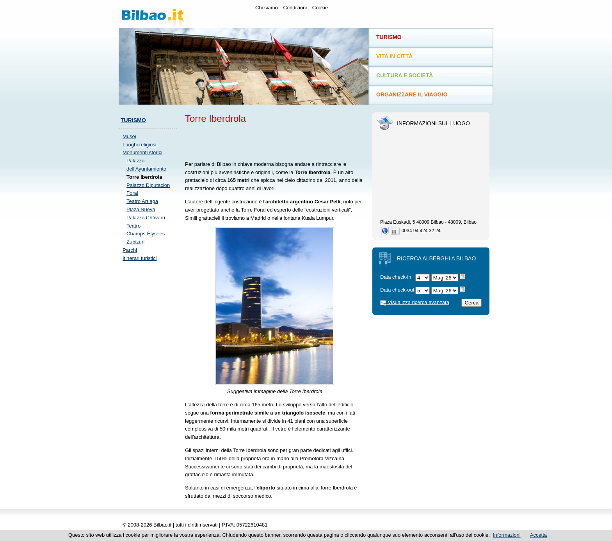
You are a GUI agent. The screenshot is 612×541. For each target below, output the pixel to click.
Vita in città (394, 56)
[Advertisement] (150, 385)
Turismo (133, 120)
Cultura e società (404, 75)
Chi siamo (266, 8)
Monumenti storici (142, 152)
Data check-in (395, 277)
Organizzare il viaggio (412, 94)
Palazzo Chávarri (145, 218)
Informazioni (507, 535)
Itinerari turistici (140, 258)
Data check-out (397, 290)
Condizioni (295, 8)
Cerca (471, 303)
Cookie (320, 8)
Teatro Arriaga (142, 201)
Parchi (130, 250)
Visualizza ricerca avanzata (414, 302)
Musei (129, 136)
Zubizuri (135, 242)
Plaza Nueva (140, 209)
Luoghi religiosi (140, 145)
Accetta (538, 535)
